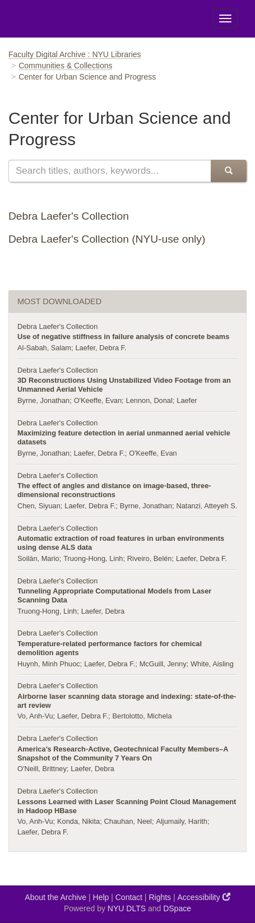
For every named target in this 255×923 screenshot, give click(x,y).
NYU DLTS (127, 908)
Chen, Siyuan (39, 506)
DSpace (177, 908)
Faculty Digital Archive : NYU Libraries (74, 54)
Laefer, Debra (103, 611)
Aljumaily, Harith (181, 821)
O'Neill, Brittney (42, 768)
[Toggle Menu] (225, 18)
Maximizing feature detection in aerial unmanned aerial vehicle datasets (123, 437)
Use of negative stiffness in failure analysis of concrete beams (123, 336)
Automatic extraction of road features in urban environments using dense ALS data (120, 542)
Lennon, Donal (149, 400)
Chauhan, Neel (128, 821)
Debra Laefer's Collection (68, 216)
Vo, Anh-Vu (35, 716)
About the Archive (55, 897)
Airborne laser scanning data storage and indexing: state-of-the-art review (126, 700)
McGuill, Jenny (163, 664)
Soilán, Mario (38, 558)
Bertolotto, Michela (142, 716)
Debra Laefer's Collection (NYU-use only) (106, 239)
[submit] (229, 171)
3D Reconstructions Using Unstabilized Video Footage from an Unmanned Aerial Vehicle (124, 384)
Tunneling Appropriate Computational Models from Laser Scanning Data (114, 595)
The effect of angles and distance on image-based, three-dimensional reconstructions (114, 490)
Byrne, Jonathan (43, 400)
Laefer (187, 400)
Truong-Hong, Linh (93, 558)
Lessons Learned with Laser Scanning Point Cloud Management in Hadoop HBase (126, 806)
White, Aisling (212, 664)
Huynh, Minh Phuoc (48, 664)
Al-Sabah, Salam (44, 348)
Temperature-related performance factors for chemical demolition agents (109, 648)
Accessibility (204, 897)
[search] (109, 171)
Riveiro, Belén (149, 558)
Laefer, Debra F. (100, 348)
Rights (160, 897)
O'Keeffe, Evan (98, 400)
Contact (128, 897)
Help (101, 897)
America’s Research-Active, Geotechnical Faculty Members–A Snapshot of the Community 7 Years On (122, 753)
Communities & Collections (65, 65)
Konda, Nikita (78, 821)
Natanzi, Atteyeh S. (206, 506)
